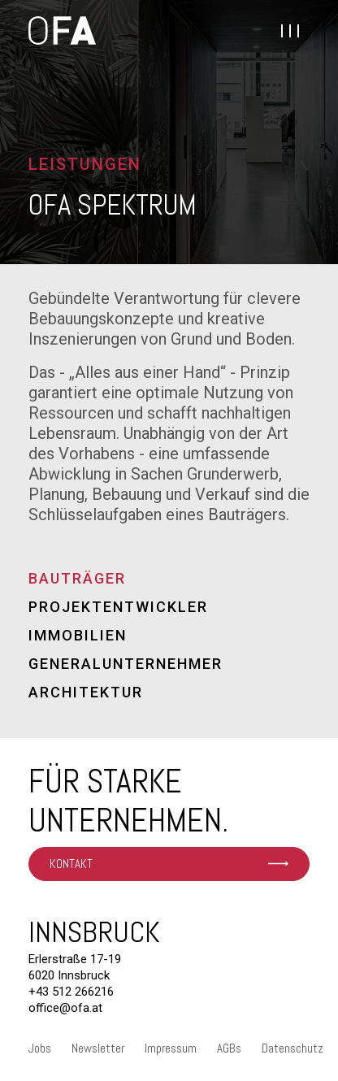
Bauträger (77, 578)
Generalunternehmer (125, 663)
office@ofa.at (65, 1008)
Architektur (85, 692)
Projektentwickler (118, 606)
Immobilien (77, 635)
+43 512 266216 (71, 991)
